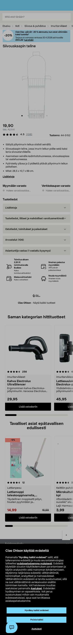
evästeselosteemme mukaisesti (34, 563)
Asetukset (36, 588)
